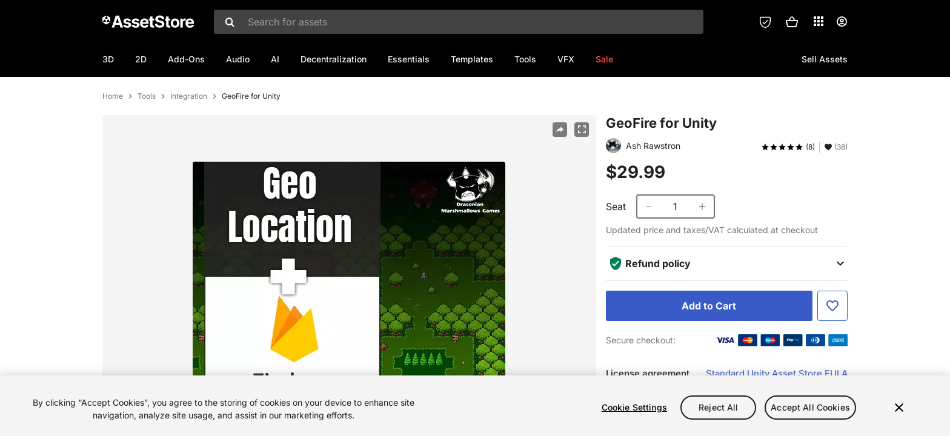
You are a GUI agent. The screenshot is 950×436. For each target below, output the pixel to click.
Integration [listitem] (188, 135)
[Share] (560, 169)
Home (112, 135)
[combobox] (458, 22)
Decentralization (334, 59)
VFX (565, 59)
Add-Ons (186, 59)
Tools (525, 59)
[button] (792, 22)
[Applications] (818, 21)
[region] (475, 405)
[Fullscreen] (581, 169)
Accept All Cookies (810, 407)
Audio (238, 59)
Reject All (718, 407)
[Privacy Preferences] (765, 22)
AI (275, 59)
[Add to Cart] (709, 345)
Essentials (409, 59)
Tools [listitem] (147, 135)
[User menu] (841, 22)
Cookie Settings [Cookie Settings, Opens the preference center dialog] (634, 407)
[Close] (899, 407)
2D (141, 59)
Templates (472, 59)
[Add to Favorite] (832, 345)
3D (108, 59)
